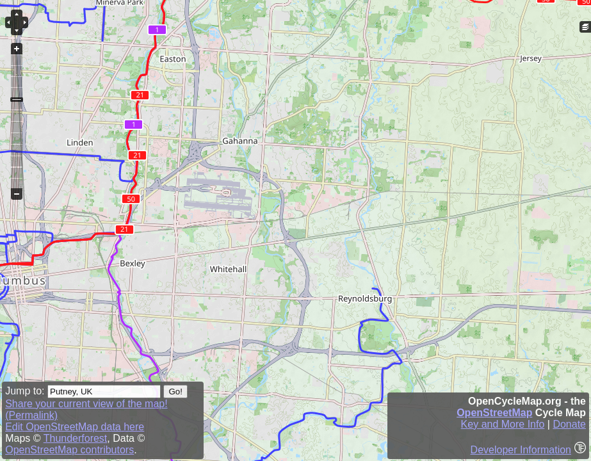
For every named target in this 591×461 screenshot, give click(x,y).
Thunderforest (76, 438)
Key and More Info (503, 424)
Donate (569, 424)
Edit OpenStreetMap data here (74, 426)
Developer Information (521, 449)
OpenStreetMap (494, 412)
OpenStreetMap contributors (69, 449)
